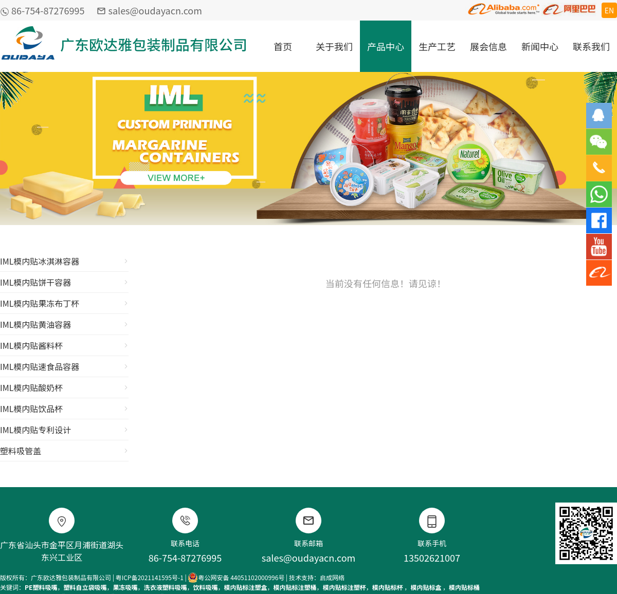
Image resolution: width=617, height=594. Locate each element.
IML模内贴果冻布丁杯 (64, 303)
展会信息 (488, 46)
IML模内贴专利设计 (64, 429)
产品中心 (385, 46)
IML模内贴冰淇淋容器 (64, 261)
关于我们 (334, 46)
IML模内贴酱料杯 (64, 345)
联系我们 (591, 46)
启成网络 (332, 577)
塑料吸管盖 (64, 450)
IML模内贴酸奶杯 (64, 387)
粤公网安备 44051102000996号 (236, 577)
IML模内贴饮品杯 (64, 408)
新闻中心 (539, 46)
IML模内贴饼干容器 (64, 282)
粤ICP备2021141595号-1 (150, 577)
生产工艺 (437, 46)
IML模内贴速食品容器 (64, 366)
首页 (283, 46)
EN (609, 10)
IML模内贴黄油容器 (64, 324)
